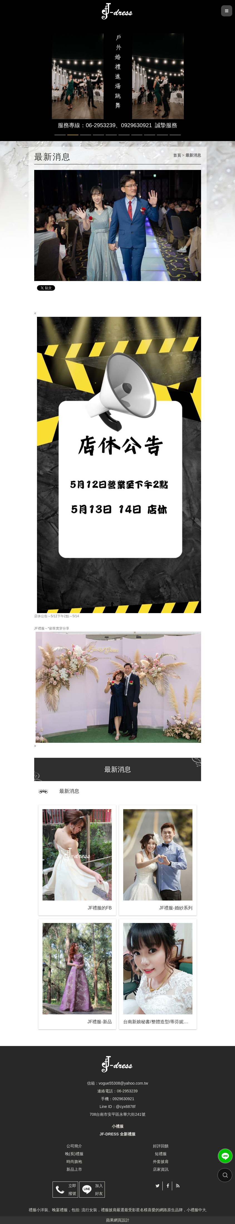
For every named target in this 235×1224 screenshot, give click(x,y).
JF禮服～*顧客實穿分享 (117, 687)
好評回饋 (161, 1146)
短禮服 (161, 1154)
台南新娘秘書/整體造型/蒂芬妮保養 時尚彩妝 (157, 1021)
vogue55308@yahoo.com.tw (123, 1083)
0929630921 (136, 125)
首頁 (177, 155)
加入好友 (99, 1189)
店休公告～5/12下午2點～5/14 (117, 465)
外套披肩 (161, 1161)
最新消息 (69, 791)
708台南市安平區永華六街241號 (117, 1114)
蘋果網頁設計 (117, 1220)
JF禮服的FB (100, 908)
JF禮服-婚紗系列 (175, 908)
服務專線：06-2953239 (86, 125)
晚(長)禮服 (74, 1154)
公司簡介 (74, 1146)
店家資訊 (161, 1169)
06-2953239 (127, 1091)
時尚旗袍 (74, 1161)
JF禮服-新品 (100, 1021)
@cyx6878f (125, 1106)
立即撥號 (72, 1189)
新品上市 (74, 1169)
